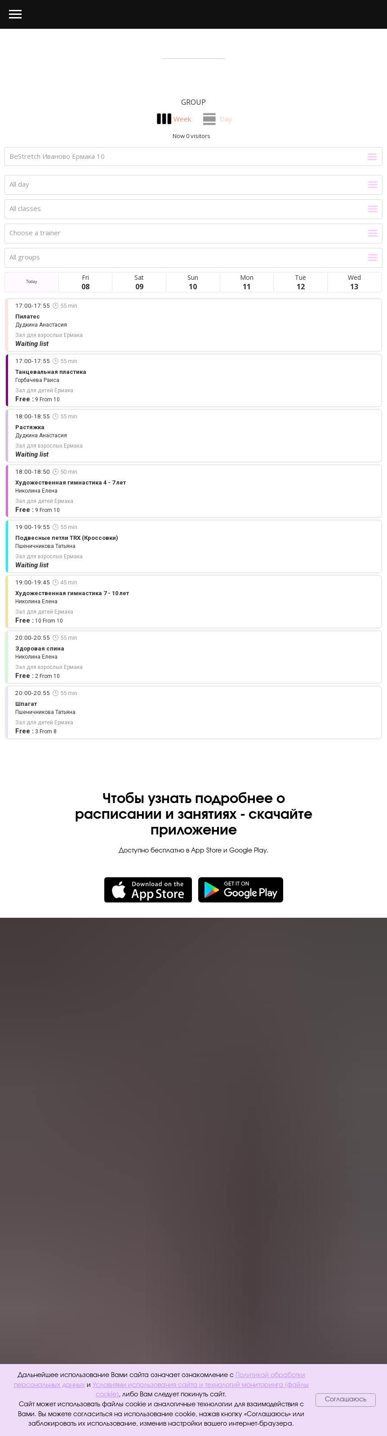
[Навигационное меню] (15, 14)
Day (226, 118)
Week (182, 118)
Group (193, 102)
